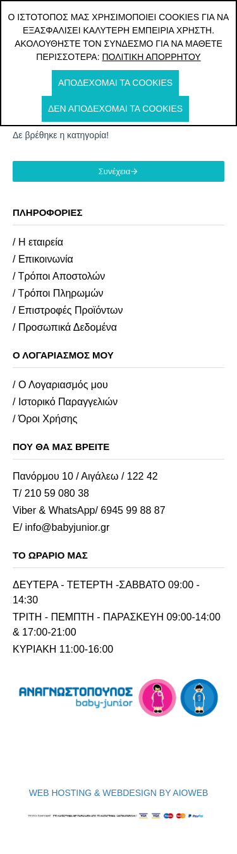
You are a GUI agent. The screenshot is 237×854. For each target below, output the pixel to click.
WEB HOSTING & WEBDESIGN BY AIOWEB (119, 793)
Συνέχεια (114, 171)
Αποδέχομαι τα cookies (115, 83)
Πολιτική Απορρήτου (151, 57)
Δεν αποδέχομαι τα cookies (115, 109)
